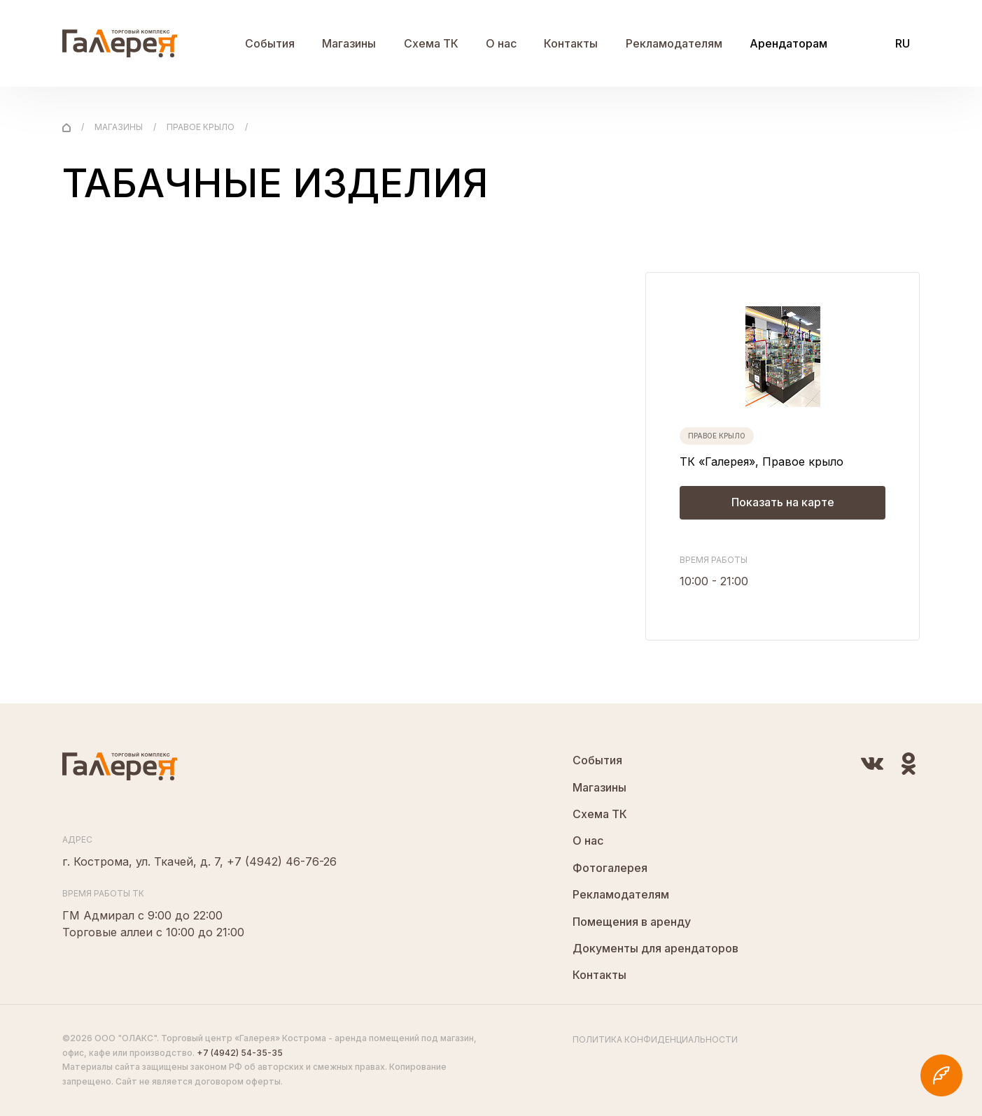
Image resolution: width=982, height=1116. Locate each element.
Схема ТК (431, 43)
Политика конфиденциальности (655, 1039)
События (270, 43)
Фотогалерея (610, 868)
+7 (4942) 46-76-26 (282, 861)
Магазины (349, 43)
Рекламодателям (674, 43)
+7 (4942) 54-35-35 (240, 1052)
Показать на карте (782, 503)
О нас (501, 43)
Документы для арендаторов (655, 948)
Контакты (571, 43)
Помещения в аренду (632, 922)
